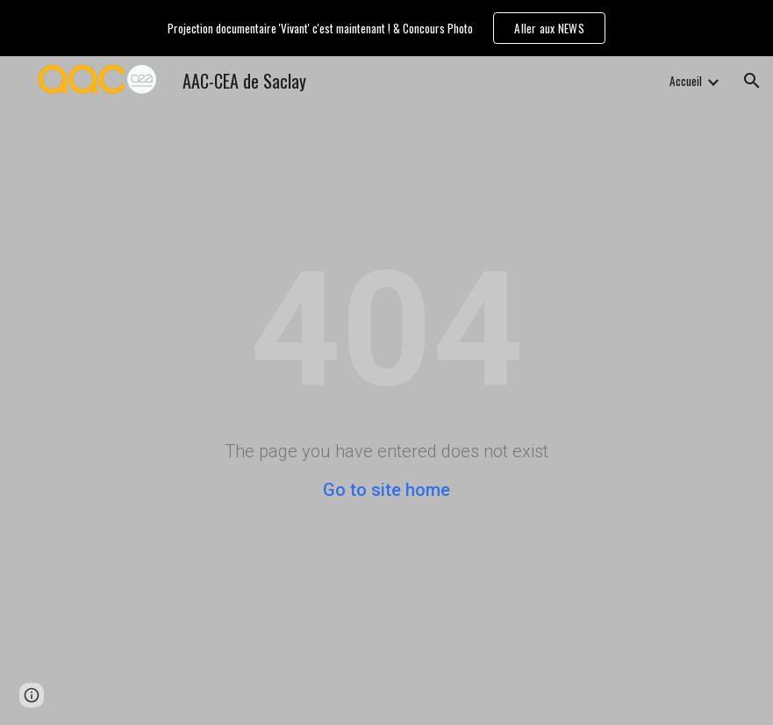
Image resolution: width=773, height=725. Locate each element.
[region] (386, 28)
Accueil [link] (685, 81)
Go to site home (386, 489)
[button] (752, 81)
